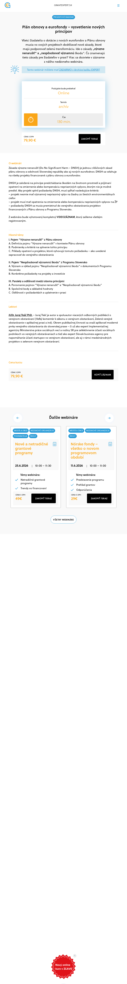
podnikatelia (21, 436)
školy (34, 436)
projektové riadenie (63, 17)
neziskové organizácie (42, 431)
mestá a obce (21, 431)
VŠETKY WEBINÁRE (63, 534)
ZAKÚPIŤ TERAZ (43, 513)
